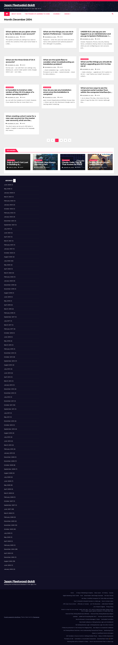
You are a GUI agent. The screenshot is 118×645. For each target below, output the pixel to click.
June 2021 (7, 233)
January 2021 (8, 249)
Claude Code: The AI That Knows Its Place (72, 163)
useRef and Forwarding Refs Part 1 (88, 616)
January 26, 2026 (69, 167)
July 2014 (7, 369)
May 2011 (7, 417)
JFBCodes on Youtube (83, 604)
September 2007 (9, 505)
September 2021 (9, 225)
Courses (57, 14)
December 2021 (9, 221)
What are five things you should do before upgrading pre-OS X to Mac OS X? (96, 64)
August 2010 (8, 433)
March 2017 (7, 325)
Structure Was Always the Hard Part (44, 163)
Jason (22, 37)
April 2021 (7, 237)
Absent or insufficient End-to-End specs (102, 633)
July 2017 (7, 321)
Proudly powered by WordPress (12, 617)
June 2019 (7, 297)
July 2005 (7, 533)
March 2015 (7, 345)
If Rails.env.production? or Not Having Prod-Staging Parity (77, 627)
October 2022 (8, 209)
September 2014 (9, 361)
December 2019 (9, 285)
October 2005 (8, 529)
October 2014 (8, 357)
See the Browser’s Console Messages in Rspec (88, 619)
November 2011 (9, 401)
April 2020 (7, 269)
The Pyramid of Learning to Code (37, 14)
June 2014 (7, 373)
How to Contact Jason (107, 601)
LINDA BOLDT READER (107, 604)
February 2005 (9, 545)
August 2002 (8, 561)
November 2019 (9, 289)
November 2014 (9, 353)
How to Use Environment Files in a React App (101, 641)
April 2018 (7, 305)
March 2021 (7, 241)
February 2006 (9, 517)
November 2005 (9, 525)
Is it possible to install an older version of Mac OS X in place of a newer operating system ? (20, 92)
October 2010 (8, 425)
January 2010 (8, 453)
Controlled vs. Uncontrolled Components (85, 638)
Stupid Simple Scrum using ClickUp (99, 163)
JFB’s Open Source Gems (69, 604)
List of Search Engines (99, 606)
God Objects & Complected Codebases (103, 627)
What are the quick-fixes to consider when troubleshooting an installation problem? (58, 62)
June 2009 (7, 481)
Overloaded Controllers (107, 619)
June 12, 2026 (13, 167)
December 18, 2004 (88, 95)
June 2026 (7, 185)
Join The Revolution (95, 604)
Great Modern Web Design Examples (93, 595)
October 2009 (8, 465)
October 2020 (8, 253)
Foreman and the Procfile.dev (105, 616)
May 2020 (7, 265)
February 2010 (8, 449)
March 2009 (8, 493)
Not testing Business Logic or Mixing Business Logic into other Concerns (94, 624)
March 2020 (8, 273)
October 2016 (8, 333)
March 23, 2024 (95, 167)
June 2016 (7, 337)
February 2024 (8, 201)
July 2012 (7, 397)
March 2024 (8, 197)
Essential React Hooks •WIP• (105, 638)
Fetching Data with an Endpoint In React (77, 641)
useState (75, 616)
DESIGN (67, 14)
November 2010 (9, 421)
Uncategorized (84, 59)
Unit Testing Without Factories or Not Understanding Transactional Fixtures (83, 630)
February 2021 (8, 245)
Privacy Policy (109, 606)
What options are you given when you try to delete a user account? (21, 33)
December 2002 (9, 557)
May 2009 (7, 485)
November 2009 (9, 461)
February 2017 (8, 329)
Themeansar (36, 617)
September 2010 (9, 429)
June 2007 (7, 509)
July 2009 (7, 477)
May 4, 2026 (39, 167)
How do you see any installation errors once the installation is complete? (57, 92)
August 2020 (8, 257)
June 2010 (7, 441)
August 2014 (8, 365)
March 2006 (8, 513)
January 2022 (8, 217)
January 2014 (8, 385)
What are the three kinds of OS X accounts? (20, 61)
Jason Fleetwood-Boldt (19, 5)
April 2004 (7, 553)
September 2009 (9, 469)
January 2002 (8, 569)
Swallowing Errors (108, 630)
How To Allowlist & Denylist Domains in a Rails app (87, 601)
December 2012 (9, 389)
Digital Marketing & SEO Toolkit (71, 595)
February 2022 (8, 213)
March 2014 (8, 381)
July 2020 (7, 261)
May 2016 (7, 341)
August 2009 (8, 473)
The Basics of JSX (68, 638)
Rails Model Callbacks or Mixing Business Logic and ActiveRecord (96, 622)
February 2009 (9, 497)
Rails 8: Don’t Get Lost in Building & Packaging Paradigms (17, 164)
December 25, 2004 (13, 37)
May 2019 (7, 301)
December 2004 (9, 549)
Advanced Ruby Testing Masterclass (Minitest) (77, 613)
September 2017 (9, 317)
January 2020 (8, 281)
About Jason (16, 14)
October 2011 (8, 405)
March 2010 (8, 445)
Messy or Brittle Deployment (105, 636)
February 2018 (8, 313)
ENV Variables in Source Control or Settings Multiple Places (81, 636)
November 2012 (9, 393)
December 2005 (9, 521)
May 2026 (7, 189)
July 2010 (7, 437)
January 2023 (8, 205)
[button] (112, 14)
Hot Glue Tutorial (108, 595)
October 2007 (8, 501)
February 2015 (8, 349)
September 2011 (9, 409)
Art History (105, 592)
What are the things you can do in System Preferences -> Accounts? (58, 33)
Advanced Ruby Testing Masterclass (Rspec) (102, 613)
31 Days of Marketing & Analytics (84, 592)
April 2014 (7, 377)
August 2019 (8, 293)
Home (72, 592)
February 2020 (9, 277)
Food (81, 595)
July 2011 (7, 413)
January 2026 (8, 193)
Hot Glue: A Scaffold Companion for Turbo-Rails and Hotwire (97, 598)
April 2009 (7, 489)
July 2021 (7, 229)
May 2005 (7, 537)
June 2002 (7, 565)
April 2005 (7, 541)
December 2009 (9, 457)
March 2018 (8, 309)
